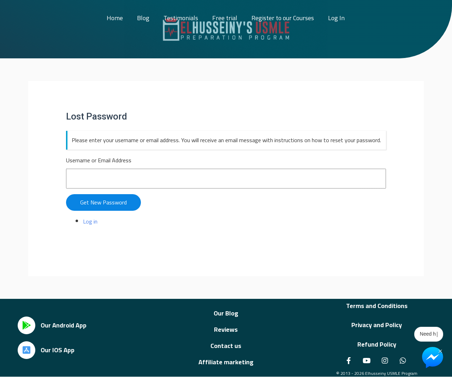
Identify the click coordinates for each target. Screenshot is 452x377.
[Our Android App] (26, 325)
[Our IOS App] (26, 350)
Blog (143, 18)
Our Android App (64, 325)
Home (115, 18)
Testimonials (180, 18)
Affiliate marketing (226, 362)
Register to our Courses (282, 18)
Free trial (224, 18)
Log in (90, 221)
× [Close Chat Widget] (440, 350)
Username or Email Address (98, 160)
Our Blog (226, 313)
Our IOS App (58, 350)
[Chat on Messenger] (432, 357)
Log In (336, 18)
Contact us (225, 346)
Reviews (226, 329)
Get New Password (103, 202)
